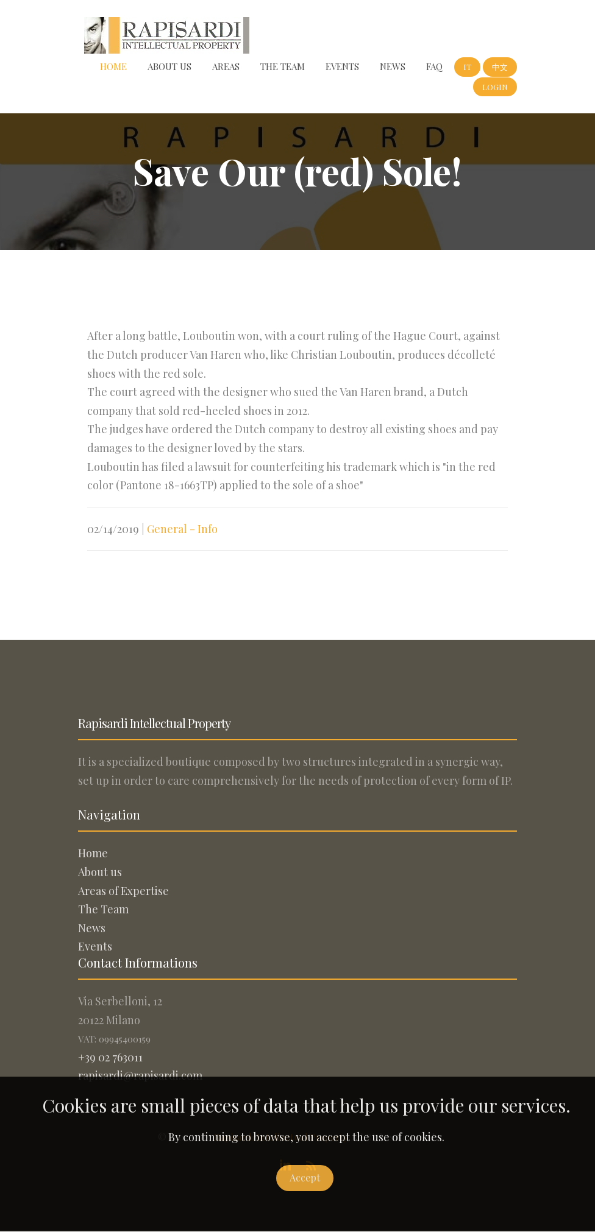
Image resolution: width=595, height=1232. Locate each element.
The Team (282, 66)
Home (113, 66)
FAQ (434, 66)
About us (169, 66)
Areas (226, 66)
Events (342, 66)
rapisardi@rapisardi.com (140, 1075)
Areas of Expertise (123, 890)
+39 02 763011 (110, 1057)
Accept (305, 1177)
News (392, 66)
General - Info (182, 529)
